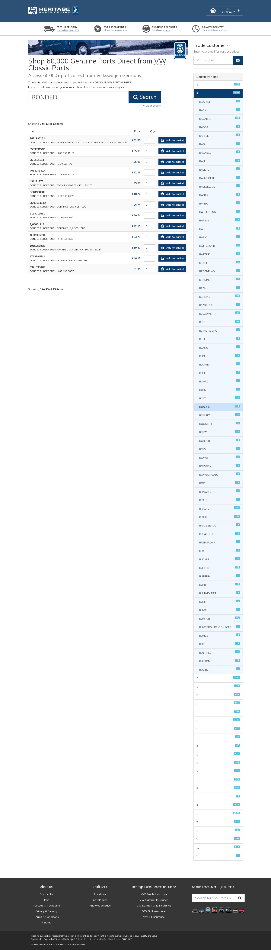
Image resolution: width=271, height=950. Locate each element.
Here (167, 30)
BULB (219, 585)
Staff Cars (100, 887)
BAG (219, 144)
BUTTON (219, 661)
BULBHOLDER (219, 593)
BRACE (219, 500)
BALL (219, 161)
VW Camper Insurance (154, 900)
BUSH (219, 644)
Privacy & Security (47, 911)
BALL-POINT (219, 178)
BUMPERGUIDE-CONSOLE (219, 627)
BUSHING (219, 652)
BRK (219, 551)
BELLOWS (219, 313)
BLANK (219, 347)
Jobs (46, 900)
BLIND (219, 356)
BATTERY (219, 254)
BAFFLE (219, 135)
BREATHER (219, 534)
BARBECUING (219, 212)
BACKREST (219, 119)
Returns (46, 922)
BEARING (219, 296)
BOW (219, 449)
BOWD (219, 457)
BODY (219, 390)
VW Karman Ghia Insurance (154, 905)
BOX (219, 483)
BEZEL (219, 339)
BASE (219, 229)
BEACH (219, 263)
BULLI (219, 602)
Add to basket (171, 140)
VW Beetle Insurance (154, 894)
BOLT (219, 398)
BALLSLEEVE (219, 186)
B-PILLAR (219, 491)
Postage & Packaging (46, 905)
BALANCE (219, 152)
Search (144, 97)
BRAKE (219, 517)
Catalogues (100, 900)
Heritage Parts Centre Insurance (154, 887)
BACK (219, 110)
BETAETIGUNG (219, 330)
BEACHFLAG (219, 271)
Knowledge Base (100, 905)
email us (97, 87)
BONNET (219, 415)
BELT (219, 322)
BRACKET (219, 508)
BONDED (219, 407)
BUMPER (219, 618)
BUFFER (219, 568)
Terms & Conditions (46, 917)
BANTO (219, 203)
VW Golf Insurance (154, 911)
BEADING (219, 280)
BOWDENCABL (219, 474)
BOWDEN (219, 466)
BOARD (219, 381)
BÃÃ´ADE (219, 102)
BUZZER (219, 669)
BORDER (219, 441)
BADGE (219, 127)
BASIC (219, 237)
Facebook (100, 894)
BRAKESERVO (219, 525)
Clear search (152, 105)
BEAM (219, 288)
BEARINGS (219, 305)
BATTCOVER (219, 246)
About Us (46, 887)
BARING (219, 220)
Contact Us (46, 894)
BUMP (219, 610)
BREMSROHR (219, 542)
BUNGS (219, 635)
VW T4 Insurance (154, 917)
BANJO (219, 195)
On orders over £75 (68, 30)
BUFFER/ (219, 576)
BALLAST (219, 169)
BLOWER (219, 364)
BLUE (219, 373)
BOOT (219, 432)
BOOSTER (219, 424)
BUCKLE (219, 559)
